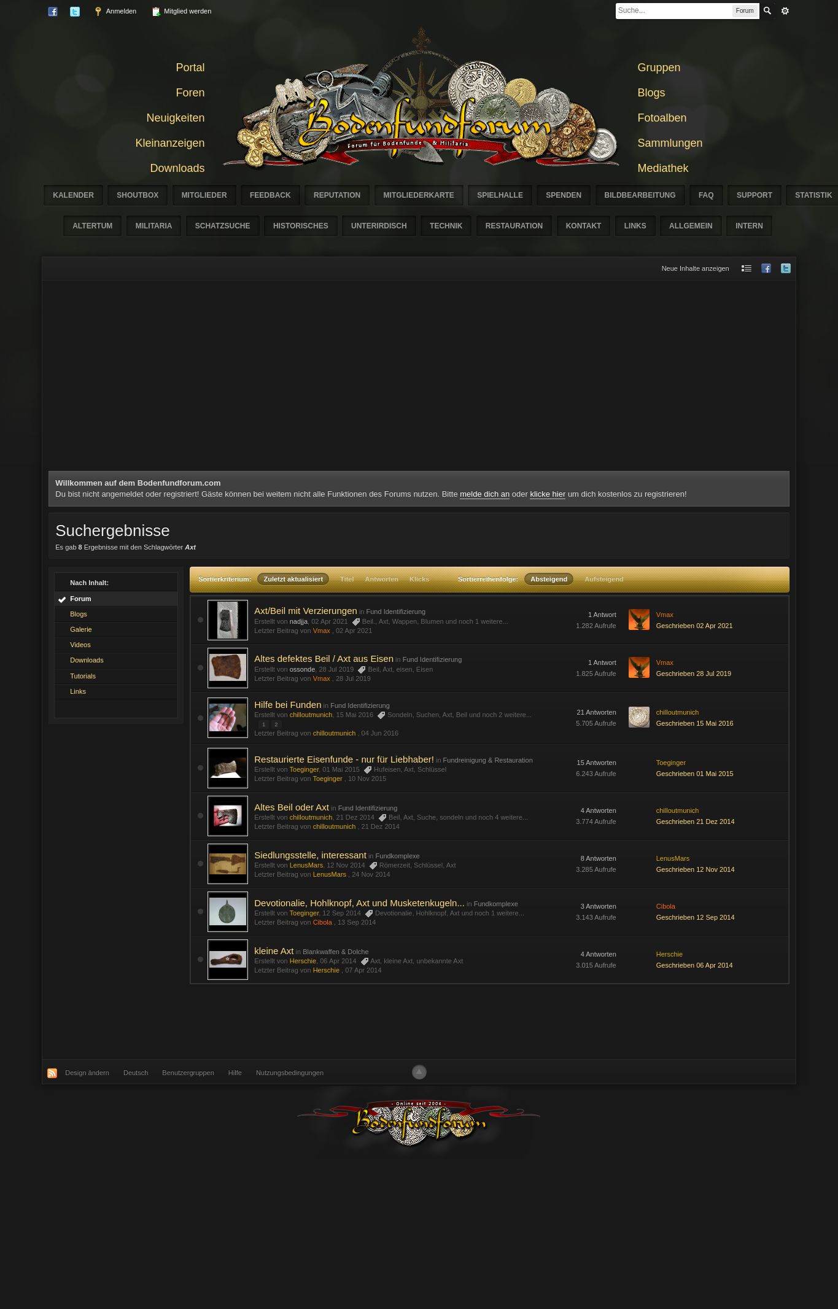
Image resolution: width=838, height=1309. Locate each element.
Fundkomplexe (398, 856)
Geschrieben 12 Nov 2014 (695, 869)
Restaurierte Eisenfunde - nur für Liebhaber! (344, 759)
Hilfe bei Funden (287, 704)
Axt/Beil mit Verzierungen (305, 610)
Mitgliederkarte (419, 195)
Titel (347, 579)
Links (635, 226)
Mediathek (663, 168)
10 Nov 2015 (367, 778)
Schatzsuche (222, 226)
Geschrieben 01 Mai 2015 (695, 773)
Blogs (651, 93)
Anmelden (114, 12)
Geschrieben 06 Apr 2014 (694, 965)
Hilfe (235, 1072)
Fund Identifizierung (396, 611)
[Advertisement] (419, 379)
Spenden (563, 195)
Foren (190, 93)
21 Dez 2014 (381, 826)
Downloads (177, 168)
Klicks (419, 579)
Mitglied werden (181, 12)
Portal (190, 67)
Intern (749, 226)
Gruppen (659, 67)
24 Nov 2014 (371, 874)
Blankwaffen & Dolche (335, 951)
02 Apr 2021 (354, 630)
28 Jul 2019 (353, 678)
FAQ (706, 195)
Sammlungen (670, 143)
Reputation (337, 195)
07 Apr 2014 (363, 970)
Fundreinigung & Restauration (488, 760)
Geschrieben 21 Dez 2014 (695, 821)
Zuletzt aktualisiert (293, 579)
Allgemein (691, 226)
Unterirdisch (379, 226)
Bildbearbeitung (640, 195)
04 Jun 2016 (380, 733)
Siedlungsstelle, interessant (310, 855)
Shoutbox (137, 195)
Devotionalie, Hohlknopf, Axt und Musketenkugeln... (359, 903)
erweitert (785, 11)
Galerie (80, 629)
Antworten (381, 579)
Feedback (270, 195)
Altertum (92, 226)
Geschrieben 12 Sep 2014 (695, 917)
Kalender (73, 195)
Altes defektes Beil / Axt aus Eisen (324, 658)
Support (754, 195)
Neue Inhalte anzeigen (695, 268)
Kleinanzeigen (169, 143)
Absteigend (548, 579)
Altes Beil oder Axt (291, 807)
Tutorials (83, 676)
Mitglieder (204, 195)
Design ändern (87, 1072)
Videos (80, 644)
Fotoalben (662, 118)
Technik (446, 226)
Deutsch (135, 1072)
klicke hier (547, 494)
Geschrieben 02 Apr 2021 (694, 625)
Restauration (514, 226)
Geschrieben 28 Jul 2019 (693, 673)
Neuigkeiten (175, 118)
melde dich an (485, 494)
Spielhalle (500, 195)
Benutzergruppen (188, 1072)
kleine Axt (273, 951)
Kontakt (584, 226)
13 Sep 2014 (357, 922)
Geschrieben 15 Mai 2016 (695, 723)
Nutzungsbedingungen (290, 1072)
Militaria (154, 226)
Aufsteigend (604, 579)
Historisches (300, 226)
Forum (80, 598)
